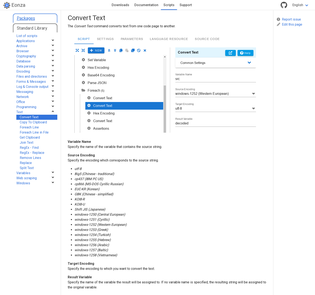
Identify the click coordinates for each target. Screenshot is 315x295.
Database (23, 61)
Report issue (289, 19)
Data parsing (25, 66)
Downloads (120, 5)
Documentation (146, 5)
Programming (26, 107)
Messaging (24, 92)
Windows (23, 183)
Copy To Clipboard (33, 122)
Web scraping (26, 178)
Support (186, 5)
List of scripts (26, 36)
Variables (23, 173)
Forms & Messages (31, 82)
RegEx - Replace (32, 153)
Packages (26, 18)
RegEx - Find (29, 148)
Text (19, 112)
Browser (22, 51)
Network (22, 97)
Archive (21, 46)
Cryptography (26, 56)
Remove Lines (30, 158)
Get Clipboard (30, 137)
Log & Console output (32, 87)
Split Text (27, 168)
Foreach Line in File (34, 132)
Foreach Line (29, 127)
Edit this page (289, 24)
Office (20, 102)
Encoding (23, 71)
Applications (25, 41)
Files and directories (31, 76)
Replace (26, 163)
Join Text (26, 143)
